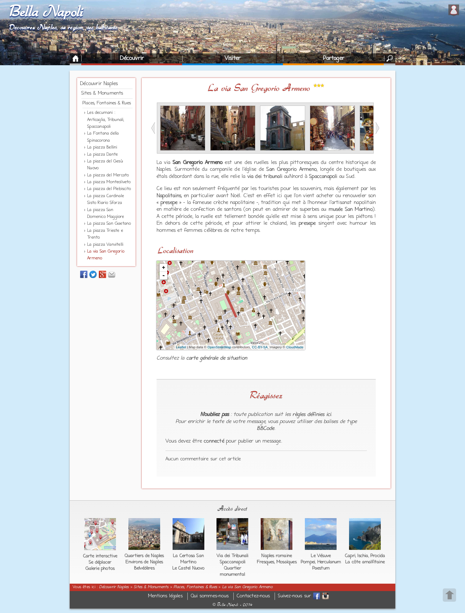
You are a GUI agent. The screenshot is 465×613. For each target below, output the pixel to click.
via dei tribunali (264, 176)
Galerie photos (99, 568)
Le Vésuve (321, 555)
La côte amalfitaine (365, 562)
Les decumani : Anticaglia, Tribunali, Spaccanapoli (105, 120)
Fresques (265, 562)
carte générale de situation (216, 358)
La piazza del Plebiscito (109, 189)
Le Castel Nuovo (188, 568)
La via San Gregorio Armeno (247, 587)
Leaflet (181, 347)
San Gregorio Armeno (291, 169)
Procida (377, 555)
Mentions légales (165, 596)
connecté (214, 441)
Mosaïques (286, 562)
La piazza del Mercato (108, 175)
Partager (333, 58)
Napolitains (169, 196)
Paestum (320, 568)
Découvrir (132, 58)
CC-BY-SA (259, 347)
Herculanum (329, 562)
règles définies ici (311, 414)
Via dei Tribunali (232, 555)
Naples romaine (276, 555)
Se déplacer (100, 562)
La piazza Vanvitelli (105, 244)
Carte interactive (100, 556)
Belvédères (144, 568)
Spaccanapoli (323, 176)
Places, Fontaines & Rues (106, 103)
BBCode (265, 428)
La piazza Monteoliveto (108, 182)
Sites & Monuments (102, 93)
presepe (168, 202)
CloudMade (294, 347)
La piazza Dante (102, 154)
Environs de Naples (144, 562)
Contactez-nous (253, 596)
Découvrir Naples (99, 84)
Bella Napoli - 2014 (232, 604)
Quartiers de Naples (144, 555)
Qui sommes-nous (210, 596)
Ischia (362, 555)
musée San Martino (351, 209)
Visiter (232, 58)
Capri (350, 555)
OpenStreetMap (219, 347)
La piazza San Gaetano (109, 223)
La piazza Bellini (102, 147)
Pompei (308, 562)
